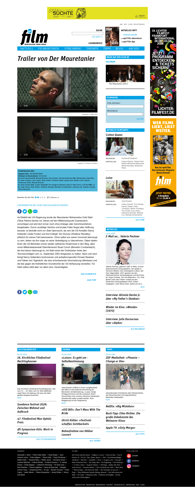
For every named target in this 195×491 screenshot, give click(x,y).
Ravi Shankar (22, 467)
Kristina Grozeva (51, 462)
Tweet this (25, 211)
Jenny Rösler (56, 472)
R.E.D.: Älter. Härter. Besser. (91, 457)
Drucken (40, 211)
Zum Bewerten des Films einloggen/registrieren (42, 205)
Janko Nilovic (29, 472)
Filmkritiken (48, 48)
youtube (135, 456)
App (125, 24)
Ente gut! (118, 460)
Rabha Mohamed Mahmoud (133, 163)
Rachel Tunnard (57, 470)
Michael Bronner (42, 178)
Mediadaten (100, 485)
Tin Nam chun (59, 465)
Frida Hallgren (35, 457)
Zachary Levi (77, 187)
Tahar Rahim (35, 187)
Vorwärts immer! (88, 467)
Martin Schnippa (136, 209)
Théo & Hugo (78, 470)
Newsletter (80, 485)
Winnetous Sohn (91, 475)
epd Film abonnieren (132, 38)
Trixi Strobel (138, 204)
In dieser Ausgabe (130, 35)
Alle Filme (140, 220)
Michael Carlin (64, 185)
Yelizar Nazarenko (42, 472)
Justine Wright (40, 185)
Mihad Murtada (128, 166)
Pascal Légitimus (35, 467)
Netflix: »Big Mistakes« (120, 406)
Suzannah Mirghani (129, 158)
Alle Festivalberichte (46, 439)
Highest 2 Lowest (98, 455)
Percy (99, 460)
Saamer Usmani (89, 187)
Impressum (130, 485)
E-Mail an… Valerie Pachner (123, 236)
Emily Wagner (29, 465)
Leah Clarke (36, 180)
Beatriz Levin (79, 180)
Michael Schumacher (133, 215)
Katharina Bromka (129, 213)
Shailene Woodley (47, 187)
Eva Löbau (135, 211)
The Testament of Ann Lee (109, 470)
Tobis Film (76, 185)
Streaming (72, 48)
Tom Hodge (52, 185)
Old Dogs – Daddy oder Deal (110, 465)
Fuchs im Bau (110, 455)
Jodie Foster (24, 187)
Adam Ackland (25, 180)
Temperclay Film (35, 470)
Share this (19, 211)
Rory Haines (53, 178)
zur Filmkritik (88, 274)
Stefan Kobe (21, 460)
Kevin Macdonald (26, 178)
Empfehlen (35, 211)
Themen (92, 48)
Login (130, 24)
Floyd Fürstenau (60, 457)
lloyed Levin (68, 180)
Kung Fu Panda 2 (92, 465)
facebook (135, 461)
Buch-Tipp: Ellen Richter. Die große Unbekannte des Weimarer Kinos (123, 417)
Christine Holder (57, 180)
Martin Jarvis (46, 460)
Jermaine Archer (59, 460)
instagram (135, 466)
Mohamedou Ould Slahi (85, 178)
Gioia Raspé (53, 455)
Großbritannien (24, 171)
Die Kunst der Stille (91, 470)
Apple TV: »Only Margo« (120, 427)
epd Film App (129, 41)
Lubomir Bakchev (23, 462)
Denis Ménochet (24, 189)
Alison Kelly (47, 457)
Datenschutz (119, 485)
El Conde (81, 475)
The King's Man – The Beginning (100, 462)
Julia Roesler (127, 201)
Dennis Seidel (127, 206)
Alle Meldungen (138, 329)
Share (30, 211)
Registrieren (139, 24)
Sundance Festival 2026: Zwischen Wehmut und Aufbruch (32, 408)
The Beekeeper (118, 462)
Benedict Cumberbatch (63, 187)
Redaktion (90, 485)
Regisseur (112, 111)
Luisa (109, 177)
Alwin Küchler (25, 185)
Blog (120, 48)
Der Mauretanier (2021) (118, 84)
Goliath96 (92, 460)
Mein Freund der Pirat (79, 462)
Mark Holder (46, 180)
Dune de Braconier (51, 467)
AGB (137, 485)
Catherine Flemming (44, 465)
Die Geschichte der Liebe (105, 467)
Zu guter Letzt (108, 460)
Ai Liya (46, 470)
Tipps (107, 48)
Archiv (134, 48)
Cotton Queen (114, 134)
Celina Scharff (127, 204)
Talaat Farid (138, 161)
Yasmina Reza (34, 460)
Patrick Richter (37, 462)
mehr (143, 287)
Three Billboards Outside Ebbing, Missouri (92, 472)
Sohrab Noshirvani (65, 178)
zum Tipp (91, 280)
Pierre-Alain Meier (39, 455)
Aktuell (26, 48)
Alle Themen (95, 441)
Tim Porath (126, 211)
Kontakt (109, 485)
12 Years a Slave (79, 465)
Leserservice (95, 43)
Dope (74, 472)
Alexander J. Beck (24, 455)
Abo (121, 24)
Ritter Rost (119, 467)
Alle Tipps (140, 434)
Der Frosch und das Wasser (81, 455)
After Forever (76, 467)
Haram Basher (127, 161)
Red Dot (84, 460)
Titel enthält (113, 103)
